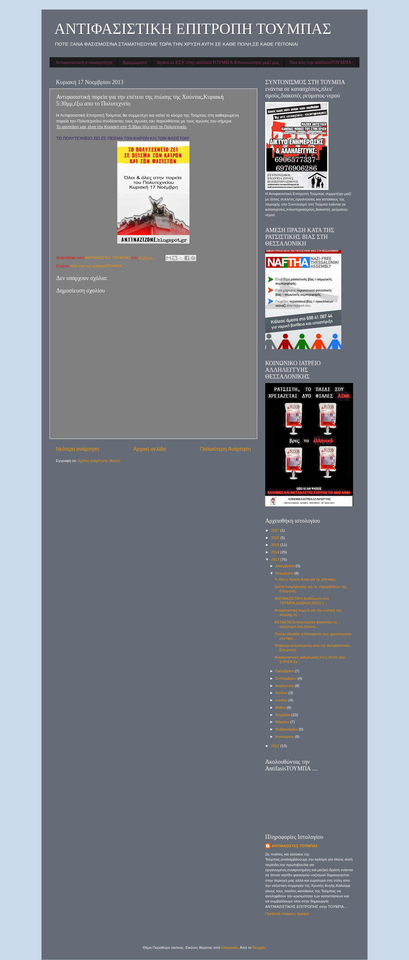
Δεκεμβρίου (285, 566)
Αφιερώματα (134, 62)
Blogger (258, 947)
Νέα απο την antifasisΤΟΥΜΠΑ (320, 62)
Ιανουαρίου (285, 736)
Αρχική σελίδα (149, 449)
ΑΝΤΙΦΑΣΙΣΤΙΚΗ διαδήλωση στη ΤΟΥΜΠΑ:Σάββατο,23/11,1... (301, 600)
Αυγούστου (285, 685)
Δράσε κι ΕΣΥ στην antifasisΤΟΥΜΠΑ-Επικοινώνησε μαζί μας (218, 62)
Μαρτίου (282, 722)
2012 (275, 746)
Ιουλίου (282, 693)
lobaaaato (229, 947)
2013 (275, 559)
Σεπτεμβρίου (286, 678)
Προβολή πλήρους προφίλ (287, 913)
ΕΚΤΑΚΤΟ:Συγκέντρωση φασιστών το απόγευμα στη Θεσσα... (305, 624)
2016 (275, 537)
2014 (275, 552)
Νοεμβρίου (284, 573)
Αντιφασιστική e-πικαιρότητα (84, 62)
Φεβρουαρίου (287, 729)
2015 (275, 544)
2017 (275, 530)
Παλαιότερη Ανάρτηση (225, 449)
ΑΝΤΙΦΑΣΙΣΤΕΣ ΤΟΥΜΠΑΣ (295, 846)
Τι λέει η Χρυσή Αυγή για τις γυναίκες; (305, 579)
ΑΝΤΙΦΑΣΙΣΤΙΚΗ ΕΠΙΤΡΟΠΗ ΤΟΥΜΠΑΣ (192, 28)
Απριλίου (283, 715)
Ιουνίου (282, 700)
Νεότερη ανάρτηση (77, 449)
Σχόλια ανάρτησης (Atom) (99, 460)
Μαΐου (281, 707)
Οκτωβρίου (285, 671)
